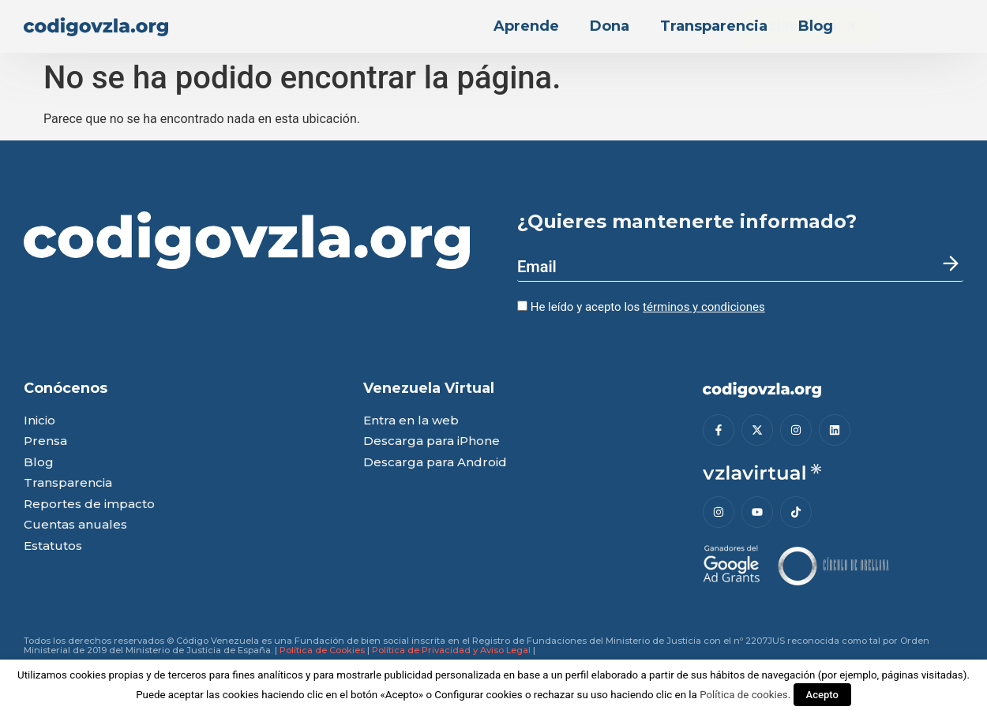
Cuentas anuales (75, 525)
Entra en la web (411, 421)
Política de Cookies (322, 650)
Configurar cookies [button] (478, 695)
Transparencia (713, 26)
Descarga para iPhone (431, 441)
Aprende (526, 26)
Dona (609, 26)
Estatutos (53, 546)
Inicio (39, 421)
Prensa (45, 441)
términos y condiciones (704, 307)
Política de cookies (744, 695)
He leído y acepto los (641, 307)
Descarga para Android (435, 462)
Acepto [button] (822, 695)
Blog (815, 26)
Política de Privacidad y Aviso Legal (451, 650)
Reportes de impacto (89, 504)
